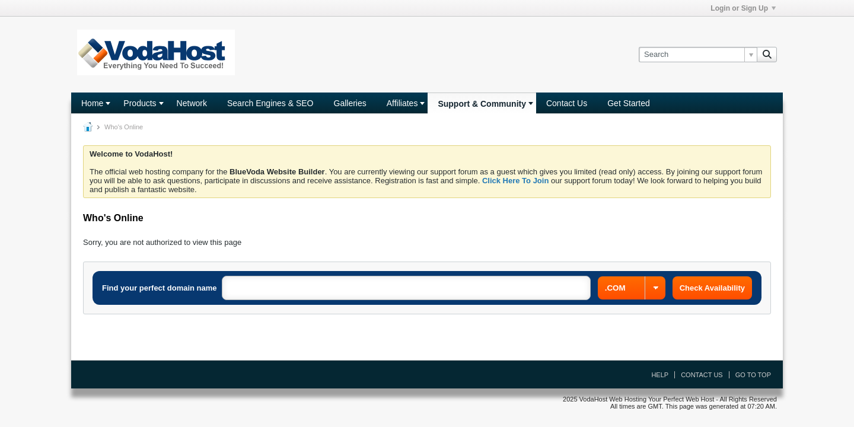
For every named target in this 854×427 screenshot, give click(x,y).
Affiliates (402, 103)
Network (192, 103)
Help (659, 374)
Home (92, 103)
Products (139, 103)
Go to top (753, 374)
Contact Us (566, 103)
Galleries (350, 103)
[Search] (698, 54)
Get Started (628, 103)
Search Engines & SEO (270, 103)
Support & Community (482, 104)
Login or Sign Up (743, 8)
